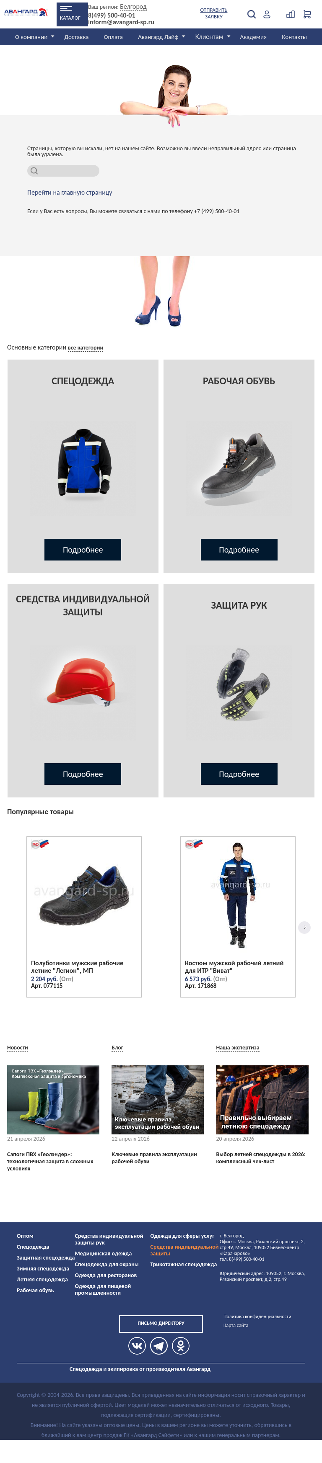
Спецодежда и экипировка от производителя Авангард (140, 1369)
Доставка (76, 37)
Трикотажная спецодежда (184, 1264)
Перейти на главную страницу (69, 192)
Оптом (25, 1235)
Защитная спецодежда (46, 1257)
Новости (17, 1047)
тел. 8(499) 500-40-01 (242, 1259)
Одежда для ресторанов (106, 1275)
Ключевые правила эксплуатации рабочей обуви (154, 1158)
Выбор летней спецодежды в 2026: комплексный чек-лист (260, 1158)
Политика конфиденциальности (257, 1316)
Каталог (70, 18)
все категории (86, 347)
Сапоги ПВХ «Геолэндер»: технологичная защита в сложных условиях (50, 1161)
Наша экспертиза (237, 1047)
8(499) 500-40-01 (111, 15)
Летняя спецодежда (42, 1279)
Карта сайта (235, 1325)
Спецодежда (33, 1246)
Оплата (113, 37)
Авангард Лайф (158, 37)
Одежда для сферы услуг (183, 1235)
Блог (117, 1047)
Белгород (133, 6)
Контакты (294, 37)
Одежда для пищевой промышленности (103, 1289)
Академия (253, 37)
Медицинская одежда (103, 1253)
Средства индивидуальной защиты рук (109, 1239)
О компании (31, 37)
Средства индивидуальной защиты (185, 1250)
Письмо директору (161, 1323)
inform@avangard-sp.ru (121, 22)
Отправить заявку (214, 13)
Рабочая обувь (35, 1290)
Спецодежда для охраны (107, 1264)
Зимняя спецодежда (43, 1268)
